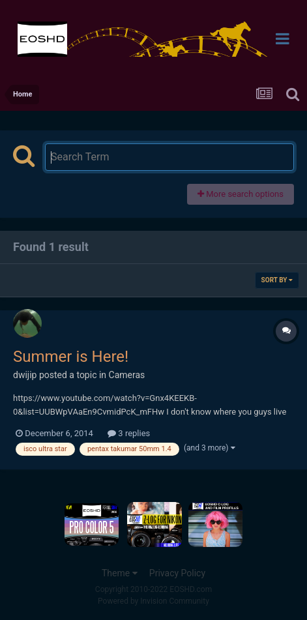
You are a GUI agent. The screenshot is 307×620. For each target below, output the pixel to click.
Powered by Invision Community (153, 601)
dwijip (25, 375)
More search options (240, 194)
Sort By (277, 280)
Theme (120, 573)
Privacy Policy (177, 573)
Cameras (127, 375)
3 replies (129, 433)
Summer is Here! (70, 356)
